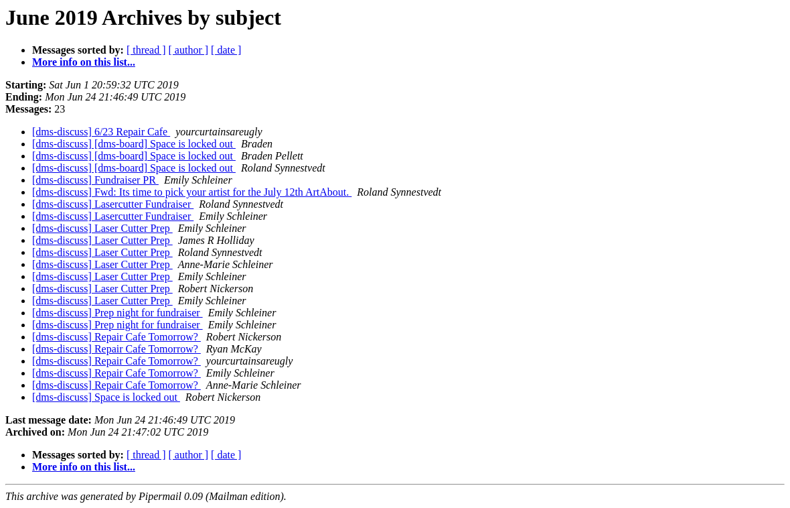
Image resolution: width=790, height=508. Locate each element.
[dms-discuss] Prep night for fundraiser (117, 312)
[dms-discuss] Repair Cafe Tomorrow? (116, 336)
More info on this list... (83, 62)
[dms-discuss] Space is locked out (106, 397)
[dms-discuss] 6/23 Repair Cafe (101, 131)
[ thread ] (146, 50)
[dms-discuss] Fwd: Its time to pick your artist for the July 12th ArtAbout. (191, 192)
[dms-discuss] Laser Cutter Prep (102, 228)
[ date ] (226, 50)
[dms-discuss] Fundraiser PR (95, 180)
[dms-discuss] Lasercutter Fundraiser (112, 204)
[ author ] (189, 50)
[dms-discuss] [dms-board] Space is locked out (134, 143)
